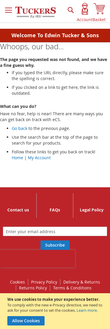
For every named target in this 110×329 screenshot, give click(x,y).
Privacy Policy (44, 282)
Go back (19, 128)
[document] (55, 311)
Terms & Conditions (72, 288)
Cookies (17, 282)
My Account (39, 157)
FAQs (55, 210)
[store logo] (36, 12)
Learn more (87, 310)
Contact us (18, 210)
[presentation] (37, 258)
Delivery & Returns (81, 282)
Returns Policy (33, 288)
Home (17, 157)
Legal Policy (92, 210)
